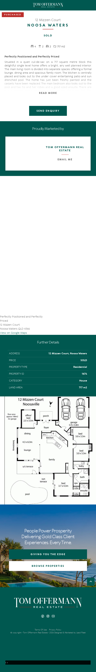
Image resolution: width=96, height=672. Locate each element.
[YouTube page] (53, 616)
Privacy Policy (55, 630)
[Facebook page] (43, 616)
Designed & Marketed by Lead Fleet (70, 632)
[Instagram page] (48, 616)
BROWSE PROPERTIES (48, 566)
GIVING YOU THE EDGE (48, 554)
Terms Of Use (41, 630)
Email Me (65, 159)
